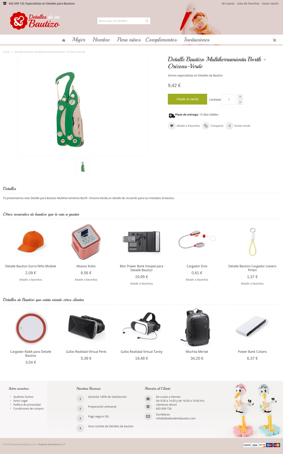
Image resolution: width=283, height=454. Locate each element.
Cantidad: (215, 99)
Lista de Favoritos (248, 3)
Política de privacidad (26, 404)
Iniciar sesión (270, 3)
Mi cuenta (228, 3)
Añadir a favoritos (30, 279)
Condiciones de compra (28, 408)
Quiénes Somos (23, 397)
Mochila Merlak (197, 351)
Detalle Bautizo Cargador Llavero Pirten (252, 268)
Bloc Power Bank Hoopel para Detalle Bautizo (141, 268)
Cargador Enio (197, 266)
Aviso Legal (20, 401)
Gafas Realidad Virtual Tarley (142, 351)
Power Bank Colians (252, 351)
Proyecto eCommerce (49, 444)
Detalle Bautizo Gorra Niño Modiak (30, 266)
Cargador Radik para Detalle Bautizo (30, 353)
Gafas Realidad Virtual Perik (86, 351)
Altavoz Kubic (86, 266)
